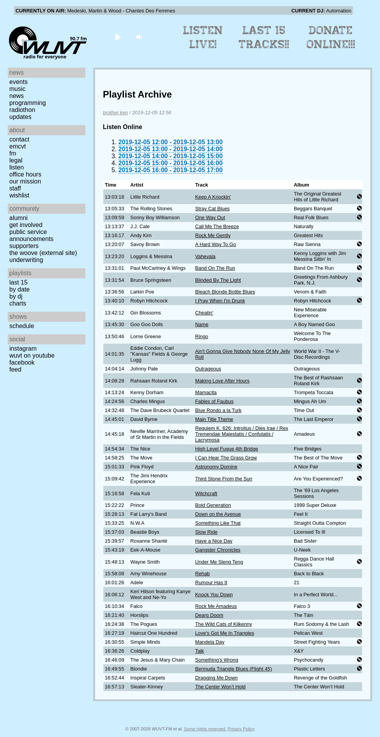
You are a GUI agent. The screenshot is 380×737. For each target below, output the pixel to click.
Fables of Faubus (214, 401)
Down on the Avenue (218, 514)
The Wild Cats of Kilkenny (223, 624)
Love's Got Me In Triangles (224, 633)
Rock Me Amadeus (216, 606)
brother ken (115, 112)
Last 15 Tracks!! (264, 37)
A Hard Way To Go (215, 244)
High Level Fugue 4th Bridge (226, 449)
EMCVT (17, 146)
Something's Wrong (216, 660)
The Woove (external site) (43, 253)
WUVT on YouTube (32, 355)
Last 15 (18, 282)
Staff (15, 188)
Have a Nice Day (214, 541)
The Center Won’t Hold (220, 687)
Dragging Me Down (216, 678)
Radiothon (22, 110)
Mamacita (206, 392)
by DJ (16, 296)
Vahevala (205, 256)
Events (18, 82)
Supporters (24, 246)
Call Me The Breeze (217, 226)
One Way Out (210, 217)
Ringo (201, 336)
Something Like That (218, 523)
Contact (19, 139)
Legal (16, 160)
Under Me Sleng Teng (219, 562)
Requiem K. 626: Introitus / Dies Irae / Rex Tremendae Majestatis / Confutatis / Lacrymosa (241, 434)
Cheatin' (204, 313)
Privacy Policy (241, 729)
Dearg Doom (209, 615)
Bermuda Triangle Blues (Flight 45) (233, 669)
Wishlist (19, 195)
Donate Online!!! (331, 37)
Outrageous (208, 369)
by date (19, 289)
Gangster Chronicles (218, 550)
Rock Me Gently (213, 235)
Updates (20, 117)
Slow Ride (206, 532)
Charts (17, 303)
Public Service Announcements (31, 235)
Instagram (22, 348)
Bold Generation (213, 505)
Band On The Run (215, 268)
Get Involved (25, 225)
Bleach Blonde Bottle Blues (225, 292)
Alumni (18, 218)
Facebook (22, 362)
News (16, 96)
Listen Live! (203, 37)
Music (17, 89)
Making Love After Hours (222, 381)
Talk (199, 651)
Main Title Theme (214, 419)
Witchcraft (206, 493)
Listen (16, 167)
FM (12, 153)
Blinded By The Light (218, 280)
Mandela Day (209, 642)
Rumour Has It (211, 582)
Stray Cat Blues (212, 208)
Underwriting (26, 260)
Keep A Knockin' (213, 197)
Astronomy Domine (216, 467)
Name (201, 324)
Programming (27, 103)
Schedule (21, 326)
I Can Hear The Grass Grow (226, 458)
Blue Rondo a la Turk (218, 410)
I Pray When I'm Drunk (220, 301)
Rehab (202, 573)
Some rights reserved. (205, 729)
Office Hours (25, 174)
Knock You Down (214, 594)
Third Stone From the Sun (223, 479)
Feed (15, 369)
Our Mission (25, 181)
